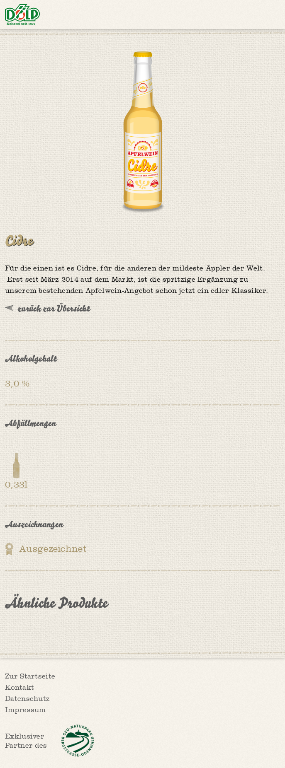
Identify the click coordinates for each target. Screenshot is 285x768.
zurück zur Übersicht (53, 308)
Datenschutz (27, 699)
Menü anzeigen (272, 14)
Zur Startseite (30, 676)
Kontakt (19, 687)
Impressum (25, 710)
